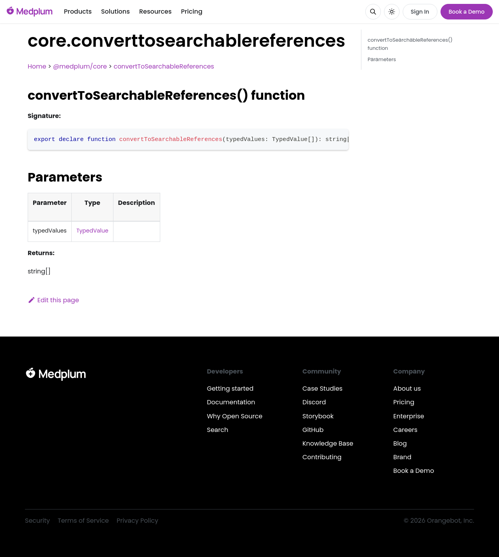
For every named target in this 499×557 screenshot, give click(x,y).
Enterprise (408, 416)
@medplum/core (80, 66)
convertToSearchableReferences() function (410, 44)
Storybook (318, 416)
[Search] (373, 11)
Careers (405, 429)
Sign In (420, 12)
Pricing (191, 11)
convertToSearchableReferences (163, 66)
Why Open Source (234, 416)
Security (37, 520)
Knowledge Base (328, 443)
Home (37, 66)
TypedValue (92, 230)
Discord (314, 402)
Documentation (231, 402)
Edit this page (53, 300)
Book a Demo (467, 12)
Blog (400, 443)
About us (407, 388)
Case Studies (323, 388)
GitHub (313, 429)
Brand (402, 457)
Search (217, 429)
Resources (155, 11)
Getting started (230, 388)
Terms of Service (83, 520)
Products (78, 11)
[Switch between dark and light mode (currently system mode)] (392, 11)
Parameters (382, 59)
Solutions (115, 11)
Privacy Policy (137, 520)
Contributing (322, 457)
